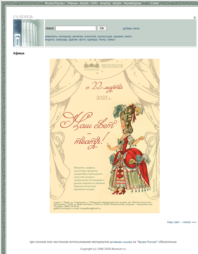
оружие (118, 36)
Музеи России (55, 3)
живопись (51, 36)
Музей (84, 3)
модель (50, 39)
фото (82, 39)
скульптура (104, 36)
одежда (92, 39)
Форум (117, 3)
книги (128, 36)
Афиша (73, 3)
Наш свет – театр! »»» (181, 222)
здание (73, 39)
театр (102, 39)
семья (111, 39)
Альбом (105, 3)
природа (61, 39)
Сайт (94, 3)
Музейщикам (132, 3)
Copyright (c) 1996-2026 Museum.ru (103, 248)
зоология (90, 36)
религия (77, 36)
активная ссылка (121, 241)
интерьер (65, 36)
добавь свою (131, 28)
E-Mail (155, 3)
